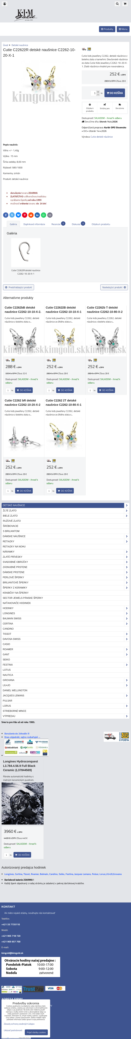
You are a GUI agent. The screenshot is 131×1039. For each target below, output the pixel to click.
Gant (66, 654)
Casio (6, 644)
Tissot (66, 634)
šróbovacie (10, 526)
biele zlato (66, 515)
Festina (66, 664)
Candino (8, 629)
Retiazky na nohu (14, 546)
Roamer (66, 649)
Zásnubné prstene (66, 567)
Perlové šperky (66, 577)
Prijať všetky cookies (36, 1032)
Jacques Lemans (66, 695)
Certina (66, 623)
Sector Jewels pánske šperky (23, 598)
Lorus (66, 705)
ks (9, 390)
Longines (66, 613)
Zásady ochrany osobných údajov (19, 1023)
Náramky (66, 551)
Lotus (7, 670)
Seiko (6, 659)
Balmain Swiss (66, 618)
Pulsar (7, 700)
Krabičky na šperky (16, 593)
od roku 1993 (29, 20)
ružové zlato (12, 521)
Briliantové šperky (66, 582)
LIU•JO (66, 685)
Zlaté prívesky (66, 556)
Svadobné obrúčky (66, 562)
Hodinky (66, 608)
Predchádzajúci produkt (18, 287)
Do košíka (115, 93)
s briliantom (11, 531)
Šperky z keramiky (66, 587)
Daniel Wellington (15, 690)
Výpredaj (66, 716)
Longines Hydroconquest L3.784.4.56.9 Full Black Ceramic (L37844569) (20, 766)
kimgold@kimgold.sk (12, 953)
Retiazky (66, 541)
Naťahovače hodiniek (17, 603)
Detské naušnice (66, 505)
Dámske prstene (66, 572)
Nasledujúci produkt (114, 287)
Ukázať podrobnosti (13, 1030)
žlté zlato (66, 510)
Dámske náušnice (66, 536)
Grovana (66, 680)
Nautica (8, 675)
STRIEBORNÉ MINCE (14, 711)
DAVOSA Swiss (66, 639)
